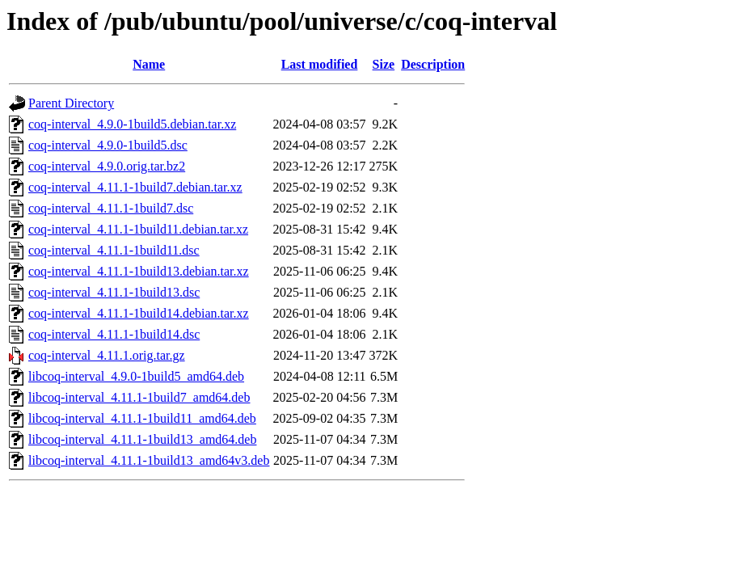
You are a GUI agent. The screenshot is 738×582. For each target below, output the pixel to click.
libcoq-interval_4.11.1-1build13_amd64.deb (142, 439)
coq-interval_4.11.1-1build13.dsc (114, 292)
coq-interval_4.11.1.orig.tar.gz (106, 355)
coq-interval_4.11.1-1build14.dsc (114, 334)
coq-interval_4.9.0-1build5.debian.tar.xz (132, 124)
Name (149, 64)
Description (433, 64)
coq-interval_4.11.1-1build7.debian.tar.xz (135, 187)
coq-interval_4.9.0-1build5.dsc (108, 145)
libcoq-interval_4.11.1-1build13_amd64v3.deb (148, 460)
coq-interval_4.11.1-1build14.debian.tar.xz (138, 313)
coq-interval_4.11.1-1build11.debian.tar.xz (138, 229)
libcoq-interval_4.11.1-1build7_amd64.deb (139, 397)
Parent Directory (71, 103)
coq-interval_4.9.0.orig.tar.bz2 (106, 166)
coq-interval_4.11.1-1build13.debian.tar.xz (138, 271)
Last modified (319, 64)
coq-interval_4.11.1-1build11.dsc (114, 250)
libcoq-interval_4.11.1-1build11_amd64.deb (142, 418)
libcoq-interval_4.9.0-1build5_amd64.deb (136, 376)
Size (384, 64)
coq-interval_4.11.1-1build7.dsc (110, 208)
